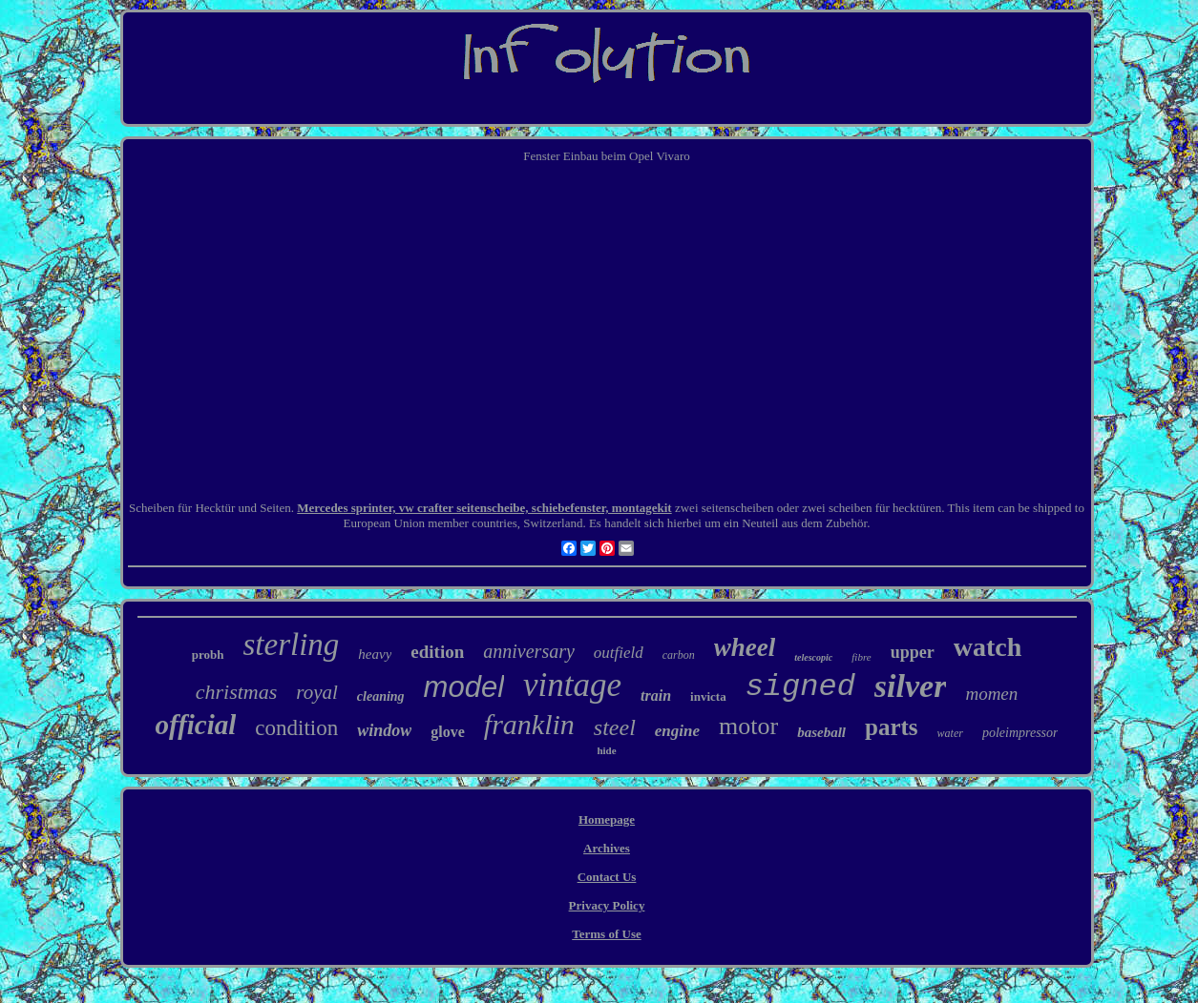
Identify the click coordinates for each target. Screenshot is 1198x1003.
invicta (708, 696)
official (196, 724)
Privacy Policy (607, 905)
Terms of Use (606, 934)
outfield (618, 653)
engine (677, 731)
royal (317, 692)
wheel (745, 647)
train (656, 695)
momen (991, 694)
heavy (374, 654)
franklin (529, 724)
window (384, 730)
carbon (678, 655)
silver (910, 686)
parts (891, 727)
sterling (291, 644)
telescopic (813, 657)
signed (800, 687)
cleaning (381, 696)
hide (606, 750)
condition (296, 728)
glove (448, 732)
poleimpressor (1020, 733)
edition (437, 652)
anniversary (529, 651)
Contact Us (607, 877)
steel (615, 727)
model (464, 687)
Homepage (606, 819)
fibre (861, 657)
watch (988, 647)
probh (208, 654)
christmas (237, 692)
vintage (572, 685)
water (950, 733)
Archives (606, 848)
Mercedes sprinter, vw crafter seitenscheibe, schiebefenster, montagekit (484, 508)
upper (913, 652)
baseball (821, 732)
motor (748, 726)
